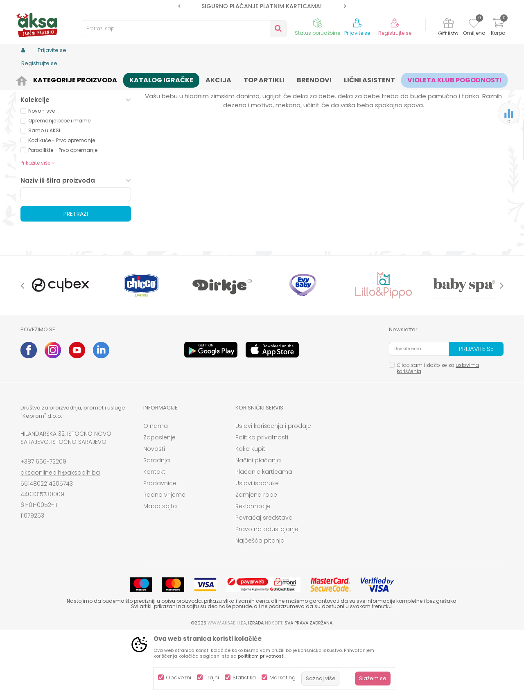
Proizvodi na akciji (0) (63, 144)
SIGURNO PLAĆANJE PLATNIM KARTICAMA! (261, 6)
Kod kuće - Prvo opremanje (61, 203)
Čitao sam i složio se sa (438, 431)
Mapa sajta (160, 570)
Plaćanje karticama (263, 535)
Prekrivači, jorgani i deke (251, 78)
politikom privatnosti (261, 656)
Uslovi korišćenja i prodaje (273, 489)
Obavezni (178, 677)
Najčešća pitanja (260, 604)
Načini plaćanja (258, 524)
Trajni (212, 677)
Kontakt (154, 535)
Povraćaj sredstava (264, 581)
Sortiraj (297, 92)
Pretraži (75, 277)
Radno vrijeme (164, 558)
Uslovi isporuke (257, 547)
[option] (262, 6)
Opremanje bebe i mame (59, 184)
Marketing (282, 677)
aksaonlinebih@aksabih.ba (60, 536)
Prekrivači (39, 112)
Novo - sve (41, 174)
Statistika (244, 677)
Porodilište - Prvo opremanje (62, 213)
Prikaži (415, 92)
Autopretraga (260, 92)
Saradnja (156, 524)
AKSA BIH (31, 78)
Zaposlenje (159, 501)
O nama (155, 489)
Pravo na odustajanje (266, 592)
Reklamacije (253, 570)
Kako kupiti (251, 512)
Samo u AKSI (44, 193)
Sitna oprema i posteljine (185, 78)
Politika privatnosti (261, 501)
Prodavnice (159, 547)
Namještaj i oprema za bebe (112, 78)
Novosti (154, 512)
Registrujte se (394, 33)
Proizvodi (60, 78)
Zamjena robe (256, 558)
